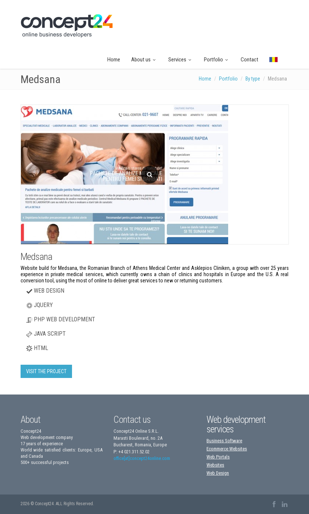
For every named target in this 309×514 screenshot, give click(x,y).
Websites (215, 465)
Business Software (224, 440)
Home (113, 59)
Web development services (236, 424)
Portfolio (217, 59)
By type (252, 79)
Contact (249, 59)
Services (180, 59)
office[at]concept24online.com (142, 458)
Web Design (217, 473)
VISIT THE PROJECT (46, 371)
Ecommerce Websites (226, 448)
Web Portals (218, 457)
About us (144, 59)
